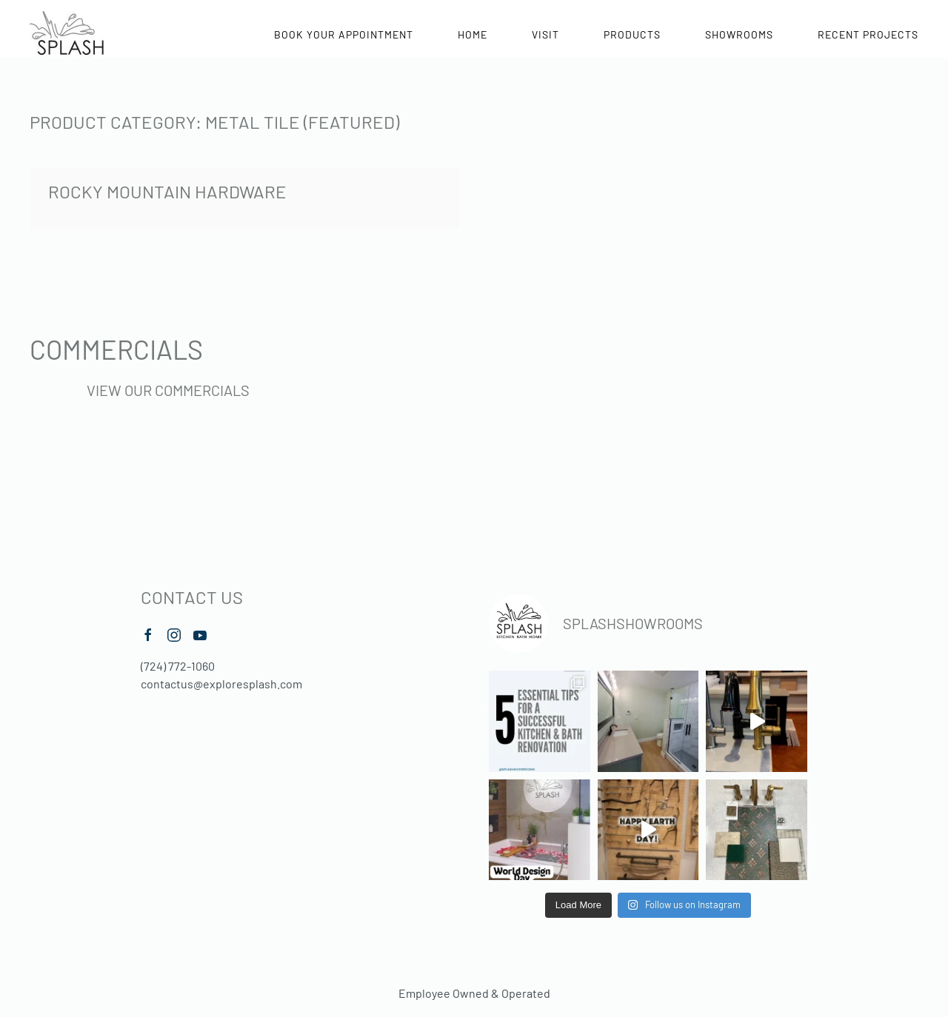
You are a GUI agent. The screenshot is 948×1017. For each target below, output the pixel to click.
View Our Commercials (168, 390)
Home (472, 34)
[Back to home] (67, 34)
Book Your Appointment (343, 34)
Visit (545, 34)
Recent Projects (868, 34)
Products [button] (632, 34)
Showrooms (739, 34)
